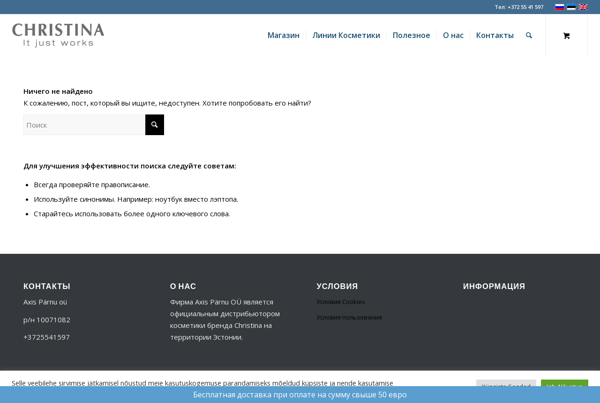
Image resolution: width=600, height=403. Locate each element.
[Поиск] (529, 35)
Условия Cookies (340, 301)
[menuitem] (284, 35)
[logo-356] (58, 35)
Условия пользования (349, 317)
